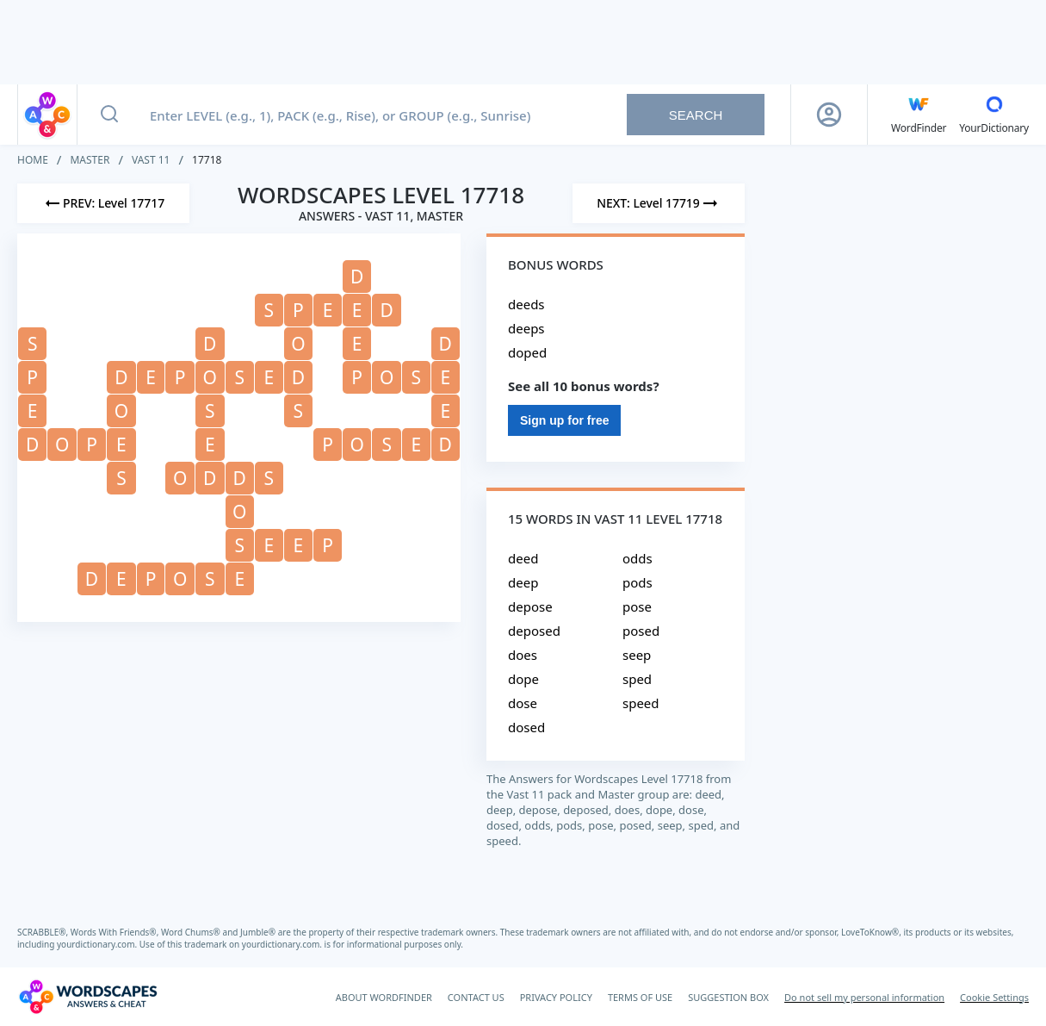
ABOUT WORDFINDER (384, 997)
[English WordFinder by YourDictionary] (918, 114)
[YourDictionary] (994, 114)
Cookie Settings (994, 997)
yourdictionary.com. (98, 944)
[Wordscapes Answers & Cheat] (87, 997)
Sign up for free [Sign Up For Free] (564, 420)
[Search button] (109, 114)
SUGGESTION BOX (728, 997)
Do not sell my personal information (864, 997)
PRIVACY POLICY (556, 997)
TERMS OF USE (640, 997)
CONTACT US (476, 997)
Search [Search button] (696, 115)
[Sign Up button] (829, 114)
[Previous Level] (103, 203)
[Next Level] (659, 203)
